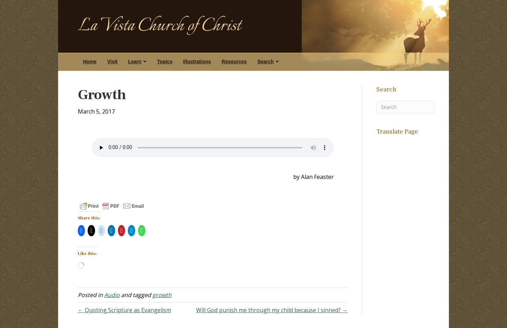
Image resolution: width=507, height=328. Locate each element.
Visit (112, 61)
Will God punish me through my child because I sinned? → (272, 310)
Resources (234, 61)
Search (265, 61)
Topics (165, 61)
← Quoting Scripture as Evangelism (124, 310)
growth (161, 295)
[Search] (405, 107)
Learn (135, 61)
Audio (112, 295)
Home (90, 61)
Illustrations (197, 61)
